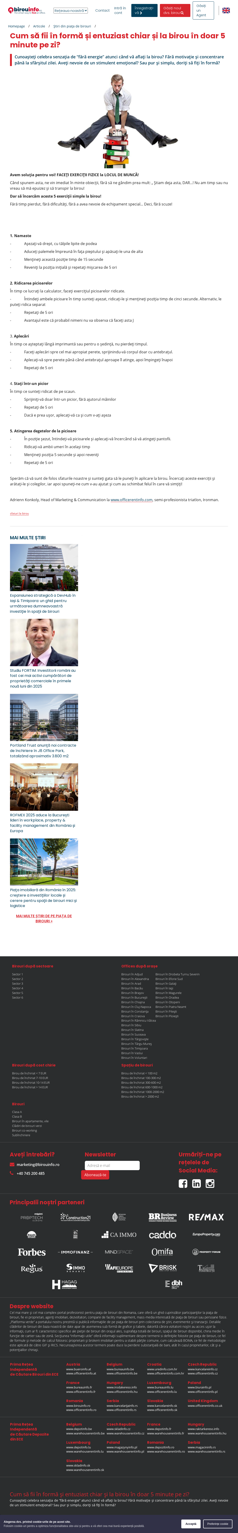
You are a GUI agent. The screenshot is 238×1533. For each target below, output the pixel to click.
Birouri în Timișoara (134, 1048)
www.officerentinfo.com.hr (165, 1373)
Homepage (16, 26)
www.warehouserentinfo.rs (206, 1451)
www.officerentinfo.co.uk (205, 1406)
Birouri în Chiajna (133, 1002)
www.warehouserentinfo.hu (207, 1433)
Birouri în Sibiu (131, 1025)
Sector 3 (17, 983)
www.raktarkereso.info (203, 1429)
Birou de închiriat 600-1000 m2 (141, 1087)
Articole (39, 26)
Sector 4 (17, 988)
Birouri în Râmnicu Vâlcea (138, 1020)
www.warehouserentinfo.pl (125, 1451)
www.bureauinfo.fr (79, 1387)
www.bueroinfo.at (78, 1369)
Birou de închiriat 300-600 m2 (141, 1082)
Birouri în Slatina (132, 1030)
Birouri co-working (24, 1130)
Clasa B (17, 1116)
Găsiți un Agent (201, 10)
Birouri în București (134, 997)
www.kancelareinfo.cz (203, 1369)
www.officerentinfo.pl (203, 1392)
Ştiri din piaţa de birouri (72, 26)
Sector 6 (17, 997)
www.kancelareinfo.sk (162, 1406)
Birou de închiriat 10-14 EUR (31, 1082)
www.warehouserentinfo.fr (165, 1433)
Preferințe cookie (217, 1524)
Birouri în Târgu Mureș (136, 1044)
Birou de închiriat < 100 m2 (139, 1073)
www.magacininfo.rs (202, 1447)
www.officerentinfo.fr (81, 1392)
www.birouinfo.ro (78, 1406)
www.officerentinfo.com (131, 499)
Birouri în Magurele (168, 993)
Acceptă (190, 1524)
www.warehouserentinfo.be (85, 1433)
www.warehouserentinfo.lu (85, 1451)
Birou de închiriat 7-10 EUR (30, 1078)
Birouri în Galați (165, 983)
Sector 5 (17, 993)
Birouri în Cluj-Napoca (136, 1007)
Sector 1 (17, 974)
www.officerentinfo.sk (162, 1410)
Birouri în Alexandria (135, 979)
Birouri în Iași (164, 988)
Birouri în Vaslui (132, 1053)
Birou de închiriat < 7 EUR (29, 1073)
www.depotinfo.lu (78, 1447)
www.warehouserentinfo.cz (125, 1433)
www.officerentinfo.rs (121, 1410)
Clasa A (17, 1112)
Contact (102, 10)
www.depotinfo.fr (159, 1429)
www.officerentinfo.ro (81, 1410)
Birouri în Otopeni (167, 1002)
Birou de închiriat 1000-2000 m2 (142, 1092)
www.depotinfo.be (79, 1429)
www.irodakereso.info (122, 1387)
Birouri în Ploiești (166, 1016)
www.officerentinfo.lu (162, 1392)
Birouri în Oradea (167, 997)
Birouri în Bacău (132, 988)
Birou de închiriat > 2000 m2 (140, 1096)
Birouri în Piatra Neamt (170, 1007)
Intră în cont (120, 10)
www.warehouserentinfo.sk (85, 1470)
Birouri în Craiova (133, 1016)
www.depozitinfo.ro (160, 1447)
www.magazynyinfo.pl (122, 1447)
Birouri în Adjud (132, 974)
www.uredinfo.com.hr (162, 1369)
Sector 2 (17, 979)
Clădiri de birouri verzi (27, 1126)
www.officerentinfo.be (122, 1373)
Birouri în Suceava (133, 1034)
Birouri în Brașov (132, 993)
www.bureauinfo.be (120, 1369)
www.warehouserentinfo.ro (166, 1451)
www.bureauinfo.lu (160, 1387)
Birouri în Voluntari (134, 1058)
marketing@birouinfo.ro (35, 1164)
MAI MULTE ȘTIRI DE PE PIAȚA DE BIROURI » (44, 918)
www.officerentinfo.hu (122, 1392)
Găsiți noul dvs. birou (173, 10)
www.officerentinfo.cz (203, 1373)
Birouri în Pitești (166, 1011)
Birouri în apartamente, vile (30, 1121)
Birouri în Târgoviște (135, 1039)
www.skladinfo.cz (118, 1429)
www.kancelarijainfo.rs (122, 1406)
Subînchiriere (21, 1135)
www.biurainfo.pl (199, 1387)
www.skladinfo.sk (78, 1465)
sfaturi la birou (19, 513)
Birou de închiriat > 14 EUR (30, 1087)
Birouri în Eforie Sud (169, 979)
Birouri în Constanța (135, 1011)
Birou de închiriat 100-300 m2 (141, 1078)
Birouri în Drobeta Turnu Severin (177, 974)
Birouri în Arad (131, 983)
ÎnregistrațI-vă (144, 10)
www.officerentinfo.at (81, 1373)
